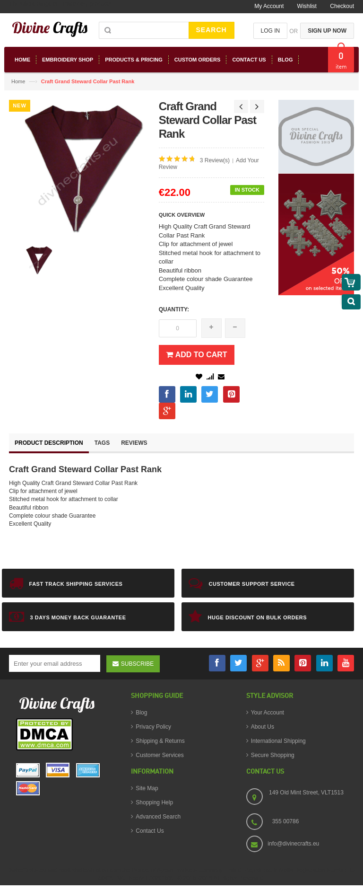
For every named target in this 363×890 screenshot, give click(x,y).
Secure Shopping (272, 755)
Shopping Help (154, 802)
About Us (262, 726)
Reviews (134, 443)
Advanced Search (158, 816)
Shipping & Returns (160, 741)
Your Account (267, 712)
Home (18, 81)
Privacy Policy (153, 726)
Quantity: (174, 309)
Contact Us (150, 831)
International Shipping (278, 741)
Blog (141, 712)
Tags (102, 443)
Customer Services (159, 755)
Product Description (49, 443)
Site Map (147, 788)
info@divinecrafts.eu (293, 843)
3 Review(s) (215, 160)
